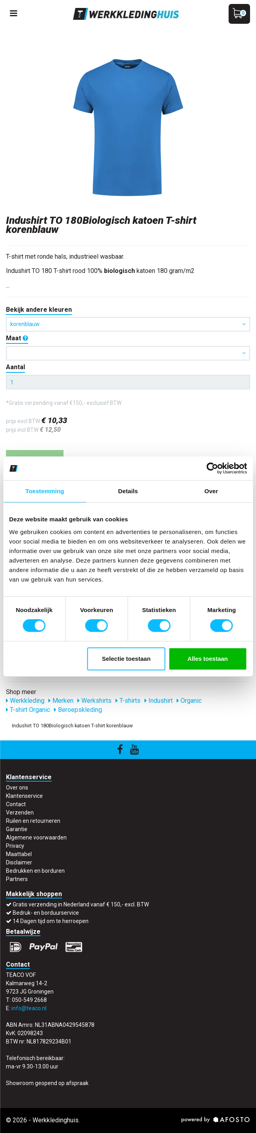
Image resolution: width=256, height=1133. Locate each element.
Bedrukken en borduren (35, 871)
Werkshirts (94, 700)
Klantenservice (24, 796)
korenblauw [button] (128, 324)
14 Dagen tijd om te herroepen (51, 921)
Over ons (17, 787)
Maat (17, 338)
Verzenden (20, 812)
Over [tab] (211, 491)
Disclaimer (19, 862)
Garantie (16, 829)
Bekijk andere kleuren (39, 309)
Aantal (15, 367)
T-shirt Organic (28, 709)
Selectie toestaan (126, 658)
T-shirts (128, 700)
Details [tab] (128, 491)
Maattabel (19, 854)
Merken (60, 700)
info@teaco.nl (29, 1008)
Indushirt (158, 700)
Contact (16, 804)
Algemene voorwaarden (36, 837)
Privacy (15, 846)
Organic (189, 700)
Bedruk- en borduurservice (46, 913)
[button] (128, 353)
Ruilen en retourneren (33, 821)
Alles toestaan (207, 658)
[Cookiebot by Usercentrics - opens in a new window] (212, 468)
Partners (17, 879)
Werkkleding (25, 700)
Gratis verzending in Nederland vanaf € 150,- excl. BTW (81, 904)
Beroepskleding (78, 709)
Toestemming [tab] (44, 491)
